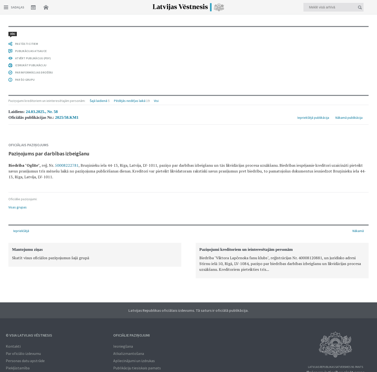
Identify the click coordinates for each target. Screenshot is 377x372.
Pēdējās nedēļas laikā (129, 101)
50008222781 (67, 165)
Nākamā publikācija (349, 117)
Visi (156, 101)
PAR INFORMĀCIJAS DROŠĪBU (34, 72)
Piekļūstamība (18, 367)
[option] (94, 255)
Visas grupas (17, 207)
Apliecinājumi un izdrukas (134, 360)
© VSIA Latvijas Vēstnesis (29, 335)
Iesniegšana (123, 346)
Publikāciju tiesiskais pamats (137, 367)
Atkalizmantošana (128, 353)
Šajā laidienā (98, 101)
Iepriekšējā (21, 231)
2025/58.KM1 (67, 117)
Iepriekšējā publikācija (313, 117)
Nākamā (358, 231)
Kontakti (13, 346)
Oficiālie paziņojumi (131, 335)
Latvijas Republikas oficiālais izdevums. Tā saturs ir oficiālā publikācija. (188, 310)
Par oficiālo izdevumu (23, 353)
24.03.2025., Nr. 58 (42, 111)
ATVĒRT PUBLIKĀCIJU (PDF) (33, 58)
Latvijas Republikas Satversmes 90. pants (335, 367)
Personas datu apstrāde (25, 360)
